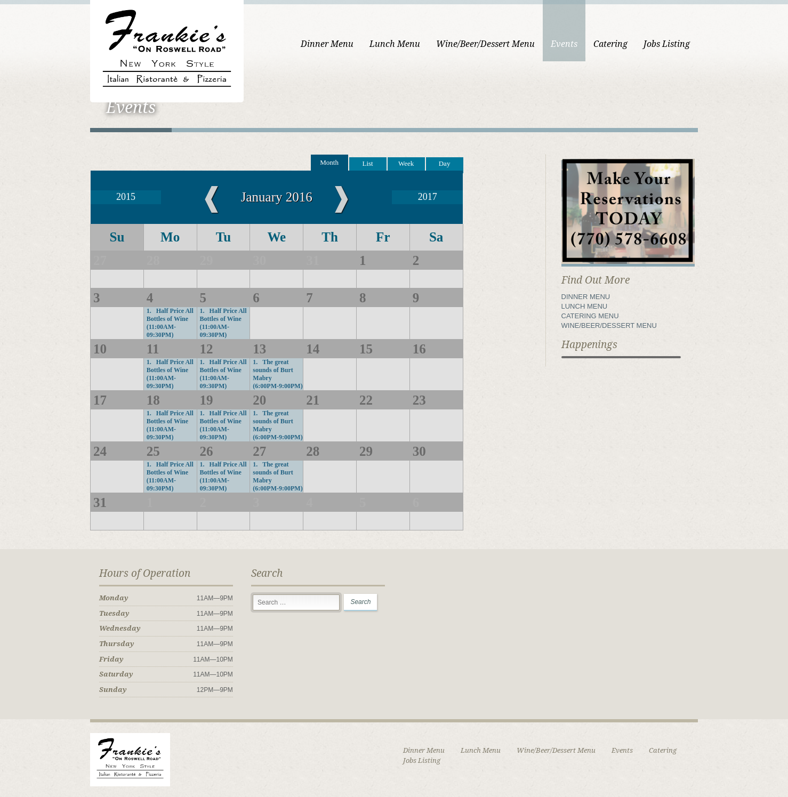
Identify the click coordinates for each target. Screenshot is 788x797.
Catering (610, 44)
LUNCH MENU (584, 306)
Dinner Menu (327, 44)
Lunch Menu (394, 44)
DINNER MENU (585, 297)
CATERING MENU (590, 316)
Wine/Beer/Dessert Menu (485, 44)
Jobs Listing (667, 44)
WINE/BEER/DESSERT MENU (609, 325)
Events (564, 44)
